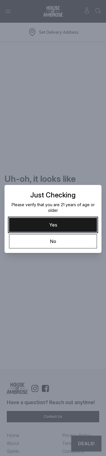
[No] (53, 241)
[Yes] (53, 225)
